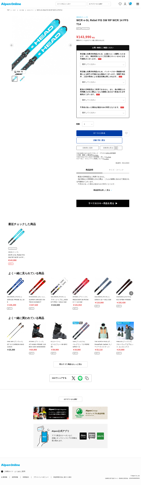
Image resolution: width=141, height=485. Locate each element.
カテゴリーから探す (70, 399)
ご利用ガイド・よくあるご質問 (14, 471)
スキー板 (21, 10)
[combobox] (71, 4)
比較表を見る (110, 148)
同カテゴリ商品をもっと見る (70, 364)
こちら (96, 155)
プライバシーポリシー (41, 477)
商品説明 (89, 170)
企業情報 (4, 477)
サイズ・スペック (116, 170)
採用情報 (15, 477)
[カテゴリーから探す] (99, 4)
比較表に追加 (88, 148)
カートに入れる (99, 133)
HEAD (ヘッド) (82, 17)
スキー (14, 10)
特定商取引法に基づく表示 (62, 477)
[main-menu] (138, 4)
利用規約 (26, 477)
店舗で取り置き (99, 140)
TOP (8, 10)
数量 (78, 124)
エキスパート (30, 10)
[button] (12, 45)
